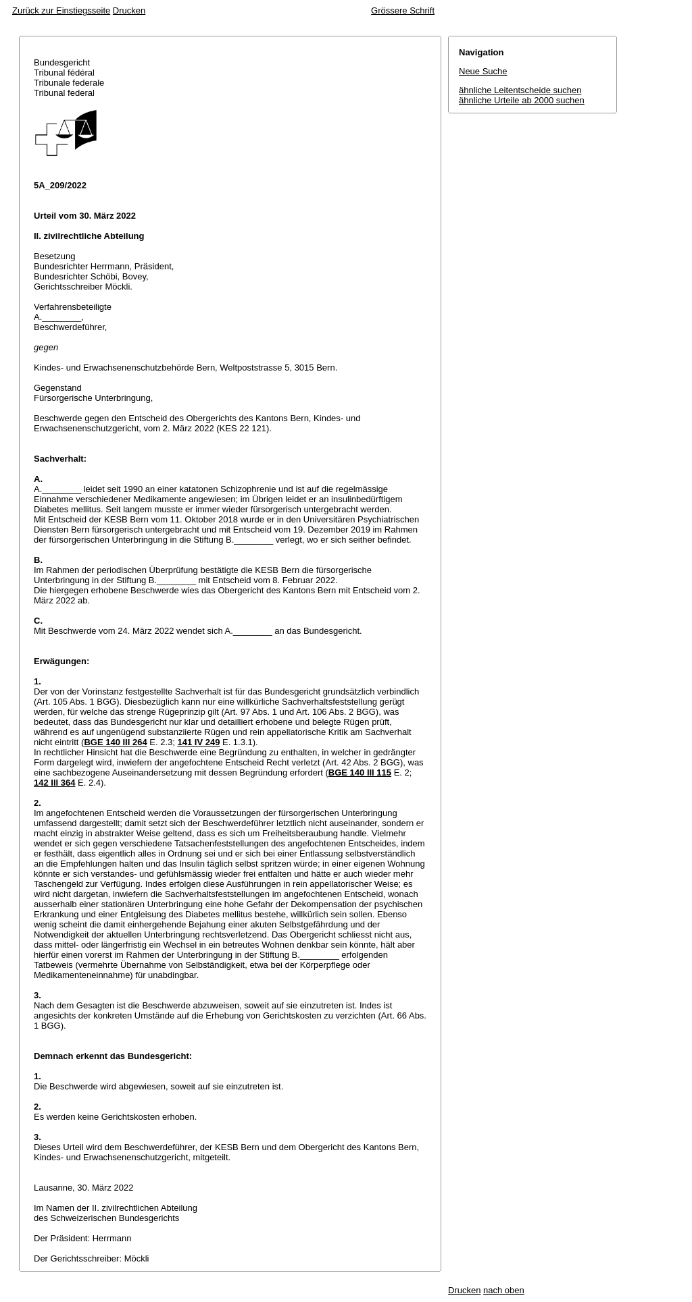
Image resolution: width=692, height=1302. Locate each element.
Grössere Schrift (403, 10)
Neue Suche (483, 71)
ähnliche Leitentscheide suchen (520, 90)
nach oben (503, 1290)
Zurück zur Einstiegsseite (61, 10)
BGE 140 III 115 (359, 772)
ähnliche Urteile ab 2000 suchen (522, 100)
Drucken (129, 10)
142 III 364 (54, 783)
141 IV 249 (198, 742)
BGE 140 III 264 (115, 742)
